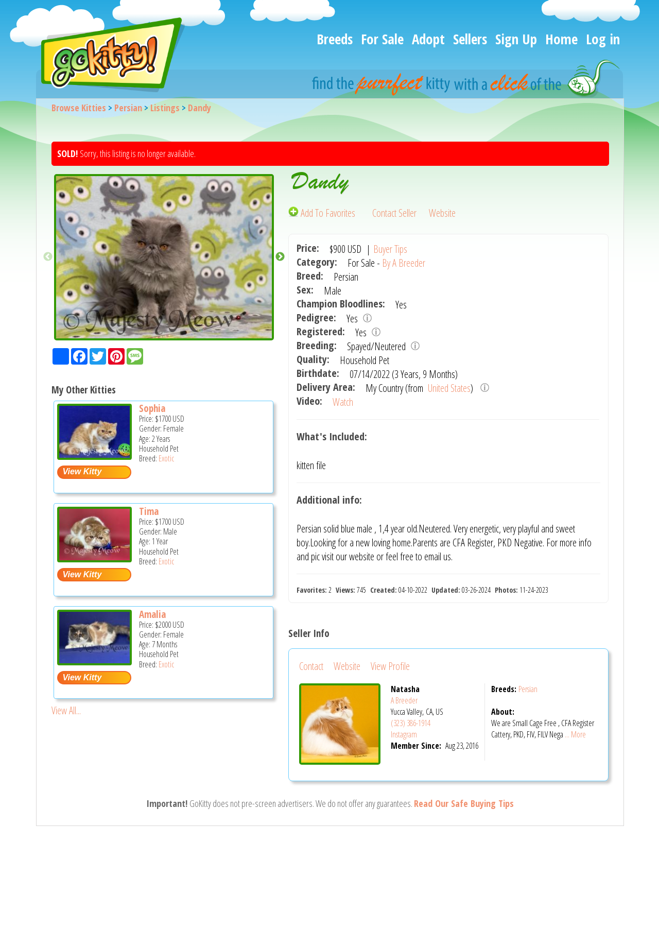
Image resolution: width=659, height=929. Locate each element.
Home (561, 38)
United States (448, 388)
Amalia (152, 614)
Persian (128, 107)
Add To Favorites (322, 213)
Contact (311, 666)
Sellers (470, 38)
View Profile (390, 666)
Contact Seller (394, 213)
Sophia (152, 408)
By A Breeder (403, 263)
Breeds (335, 38)
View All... (66, 710)
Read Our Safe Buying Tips (464, 803)
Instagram (404, 734)
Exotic (166, 458)
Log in (603, 38)
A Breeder (404, 700)
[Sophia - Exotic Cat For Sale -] (94, 456)
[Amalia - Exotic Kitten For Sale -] (94, 661)
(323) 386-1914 (410, 723)
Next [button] (280, 257)
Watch (343, 402)
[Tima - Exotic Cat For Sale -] (94, 558)
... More (575, 734)
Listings (165, 107)
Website (442, 213)
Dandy (199, 107)
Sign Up (516, 38)
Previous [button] (48, 257)
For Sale (382, 38)
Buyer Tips (390, 249)
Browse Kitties (78, 107)
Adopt (428, 38)
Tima (149, 511)
